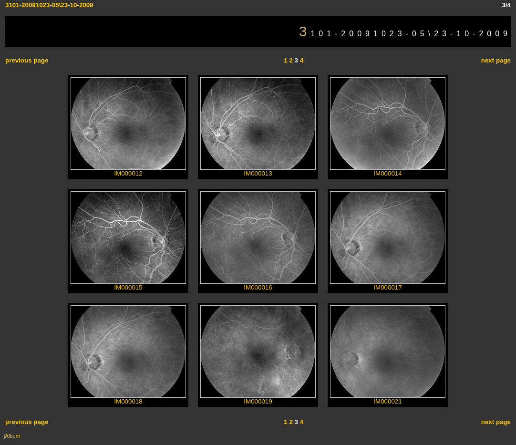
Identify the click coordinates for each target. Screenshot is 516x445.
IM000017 (387, 284)
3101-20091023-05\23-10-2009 (49, 5)
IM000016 (258, 284)
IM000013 (258, 170)
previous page (26, 60)
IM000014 (387, 170)
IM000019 (258, 398)
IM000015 (128, 284)
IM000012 (128, 170)
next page (496, 60)
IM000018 (128, 398)
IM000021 (387, 398)
